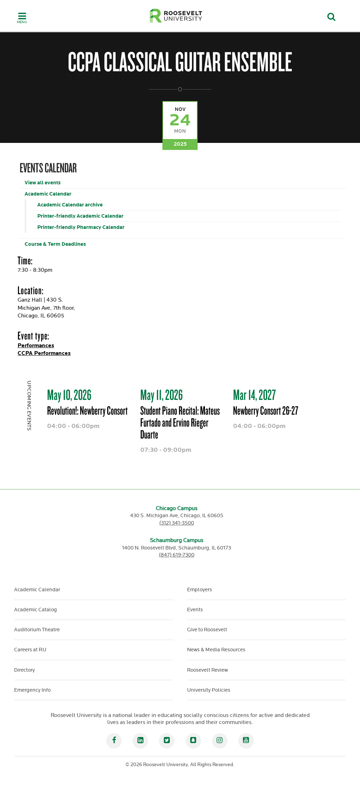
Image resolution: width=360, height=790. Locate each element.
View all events (42, 182)
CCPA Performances (44, 353)
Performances (36, 345)
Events (195, 610)
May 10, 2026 (69, 395)
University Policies (208, 690)
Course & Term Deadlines (55, 244)
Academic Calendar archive (70, 205)
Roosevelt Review (207, 670)
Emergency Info (32, 690)
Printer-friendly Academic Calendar (80, 216)
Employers (199, 590)
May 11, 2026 (161, 395)
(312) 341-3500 (176, 523)
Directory (24, 670)
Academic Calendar (48, 194)
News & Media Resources (216, 650)
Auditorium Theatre (37, 630)
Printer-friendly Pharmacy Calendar (80, 227)
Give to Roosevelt (207, 630)
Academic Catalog (35, 610)
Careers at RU (30, 650)
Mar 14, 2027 (254, 395)
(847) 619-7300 (176, 555)
